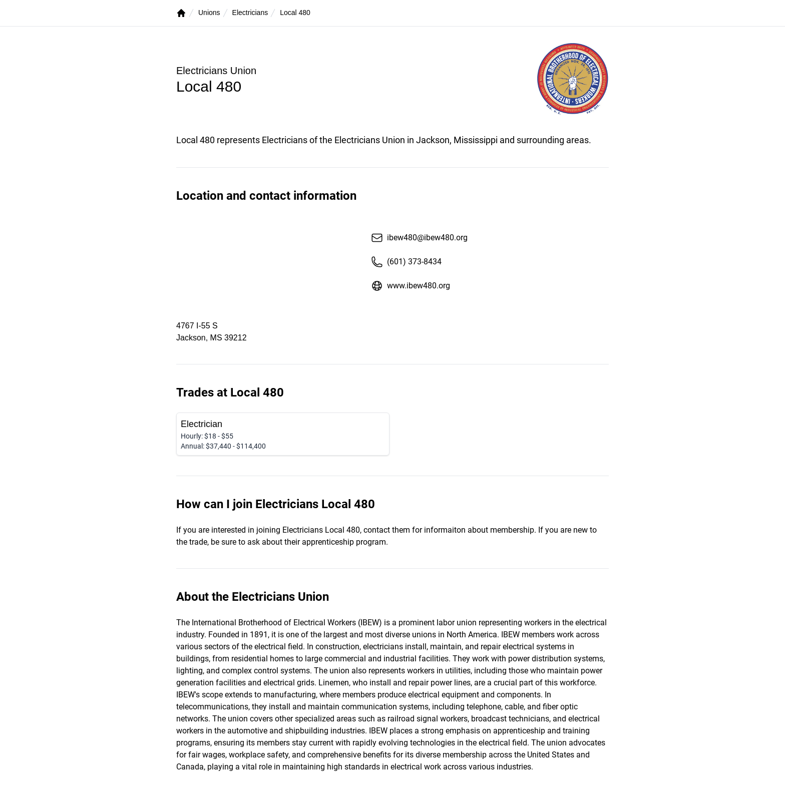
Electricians (250, 13)
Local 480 (295, 13)
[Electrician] (283, 434)
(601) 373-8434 (406, 262)
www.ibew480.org (410, 286)
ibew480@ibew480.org (419, 238)
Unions (209, 13)
